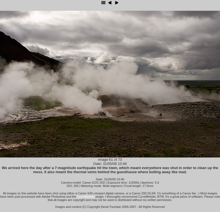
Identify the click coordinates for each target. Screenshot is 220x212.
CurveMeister (86, 196)
